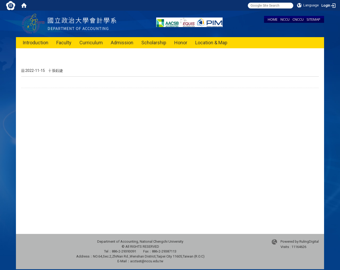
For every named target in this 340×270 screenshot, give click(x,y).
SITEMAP (313, 19)
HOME (273, 19)
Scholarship (153, 42)
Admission (122, 42)
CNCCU (298, 19)
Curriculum (91, 42)
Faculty (63, 42)
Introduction (35, 42)
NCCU (285, 19)
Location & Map (211, 42)
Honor (180, 42)
